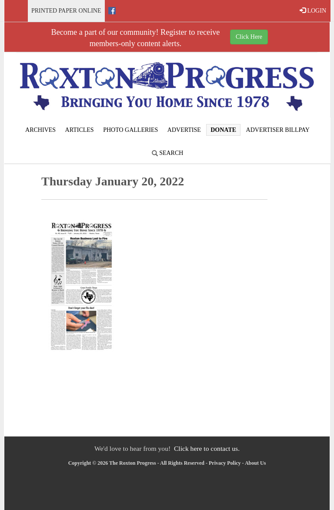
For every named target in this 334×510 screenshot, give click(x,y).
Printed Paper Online (66, 10)
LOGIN (313, 10)
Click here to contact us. (207, 448)
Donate (223, 130)
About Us (255, 463)
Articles (79, 130)
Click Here (249, 37)
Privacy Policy (225, 463)
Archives (40, 130)
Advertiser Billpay (278, 130)
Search (168, 153)
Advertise (184, 130)
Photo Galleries (130, 130)
